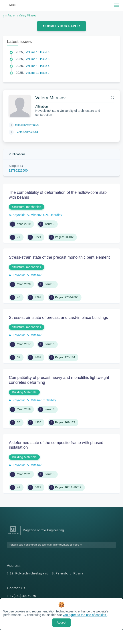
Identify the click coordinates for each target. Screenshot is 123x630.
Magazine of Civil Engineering (43, 530)
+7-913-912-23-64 (26, 132)
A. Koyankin (17, 215)
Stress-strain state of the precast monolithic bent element (59, 257)
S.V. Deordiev (52, 215)
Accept (61, 622)
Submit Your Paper (61, 26)
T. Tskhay (49, 400)
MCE (12, 5)
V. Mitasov (34, 215)
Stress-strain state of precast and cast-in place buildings (58, 317)
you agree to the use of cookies (85, 615)
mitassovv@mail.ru (27, 124)
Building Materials (24, 392)
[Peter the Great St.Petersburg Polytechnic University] (13, 534)
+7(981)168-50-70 (23, 596)
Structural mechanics (26, 207)
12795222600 (18, 170)
